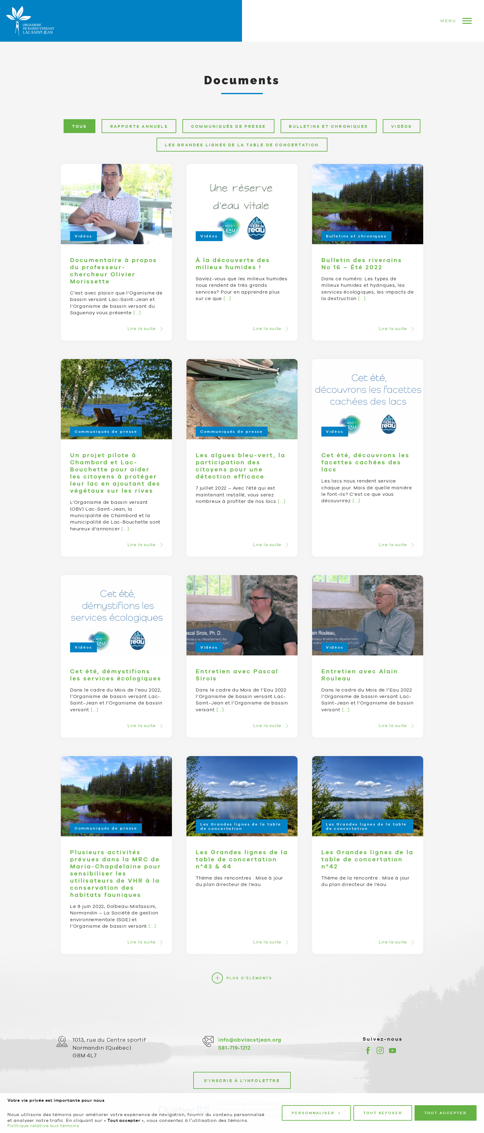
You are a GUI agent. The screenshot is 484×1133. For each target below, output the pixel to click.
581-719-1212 (234, 1048)
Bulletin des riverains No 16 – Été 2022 (361, 263)
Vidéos (83, 236)
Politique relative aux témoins (43, 1114)
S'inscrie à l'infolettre (242, 1080)
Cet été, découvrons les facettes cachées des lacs (365, 462)
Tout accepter (445, 1102)
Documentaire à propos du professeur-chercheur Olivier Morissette (113, 271)
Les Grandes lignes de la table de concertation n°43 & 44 (242, 859)
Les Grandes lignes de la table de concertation (240, 826)
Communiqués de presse (106, 431)
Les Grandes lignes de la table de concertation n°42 (367, 859)
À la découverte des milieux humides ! (233, 263)
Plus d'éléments (249, 978)
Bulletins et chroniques (356, 236)
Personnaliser (316, 1102)
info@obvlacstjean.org (250, 1040)
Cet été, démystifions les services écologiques (115, 675)
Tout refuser (382, 1102)
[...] (137, 312)
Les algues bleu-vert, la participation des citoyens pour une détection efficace (241, 466)
